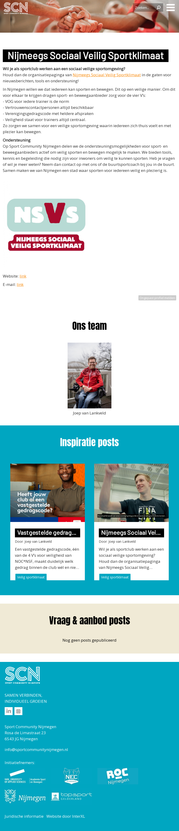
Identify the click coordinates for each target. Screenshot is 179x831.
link (23, 276)
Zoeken (158, 7)
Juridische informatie (24, 816)
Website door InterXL (65, 816)
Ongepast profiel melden (157, 298)
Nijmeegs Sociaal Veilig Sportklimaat (107, 74)
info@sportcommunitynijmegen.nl (36, 749)
